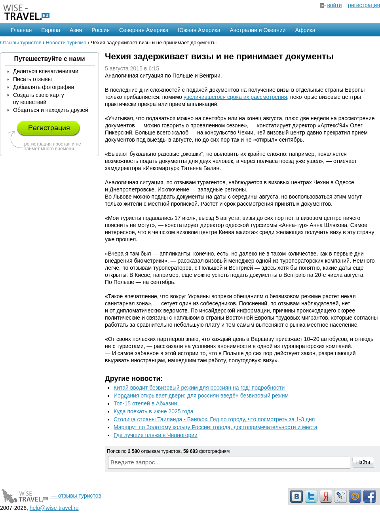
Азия (76, 30)
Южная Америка (199, 30)
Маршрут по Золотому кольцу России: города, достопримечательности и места (215, 427)
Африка (305, 30)
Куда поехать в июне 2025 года (154, 411)
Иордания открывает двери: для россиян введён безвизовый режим (201, 395)
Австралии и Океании (258, 30)
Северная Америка (143, 30)
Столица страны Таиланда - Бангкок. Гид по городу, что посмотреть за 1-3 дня (214, 419)
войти (334, 5)
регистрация (364, 5)
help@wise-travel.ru (54, 508)
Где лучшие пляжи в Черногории (156, 435)
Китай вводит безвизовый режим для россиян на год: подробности (199, 387)
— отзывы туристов (50, 495)
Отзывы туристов (21, 42)
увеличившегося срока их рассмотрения (235, 97)
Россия (100, 30)
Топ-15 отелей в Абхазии (145, 403)
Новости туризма (66, 42)
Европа (50, 30)
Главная (21, 30)
